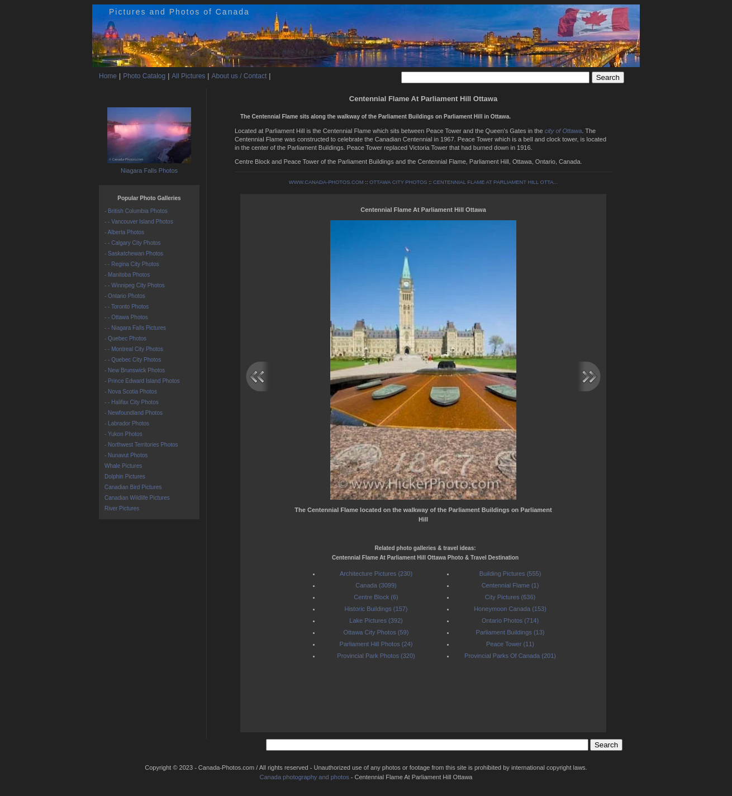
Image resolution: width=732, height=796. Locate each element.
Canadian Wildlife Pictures (137, 498)
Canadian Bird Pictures (132, 487)
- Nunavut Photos (126, 455)
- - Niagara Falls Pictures (135, 328)
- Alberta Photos (124, 232)
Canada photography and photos (304, 777)
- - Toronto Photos (126, 307)
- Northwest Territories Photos (141, 445)
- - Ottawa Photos (126, 317)
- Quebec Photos (125, 338)
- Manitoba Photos (127, 275)
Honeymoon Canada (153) (510, 608)
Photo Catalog (144, 76)
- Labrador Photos (126, 423)
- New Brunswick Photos (134, 370)
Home (108, 76)
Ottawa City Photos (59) (376, 632)
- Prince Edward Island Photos (142, 381)
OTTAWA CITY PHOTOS (398, 182)
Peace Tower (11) (510, 644)
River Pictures (121, 508)
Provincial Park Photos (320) (376, 655)
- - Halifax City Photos (131, 402)
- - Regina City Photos (131, 264)
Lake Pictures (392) (375, 620)
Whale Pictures (123, 466)
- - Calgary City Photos (132, 243)
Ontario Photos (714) (510, 620)
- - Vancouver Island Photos (138, 222)
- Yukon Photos (123, 434)
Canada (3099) (375, 585)
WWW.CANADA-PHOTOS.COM (326, 182)
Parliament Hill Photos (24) (376, 644)
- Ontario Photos (124, 296)
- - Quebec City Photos (132, 360)
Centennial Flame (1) (510, 585)
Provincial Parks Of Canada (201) (510, 655)
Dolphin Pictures (124, 476)
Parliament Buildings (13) (510, 632)
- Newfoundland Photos (133, 413)
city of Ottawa (563, 130)
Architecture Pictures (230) (376, 573)
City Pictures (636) (510, 597)
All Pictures (188, 76)
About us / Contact (239, 76)
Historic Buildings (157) (375, 608)
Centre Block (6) (376, 597)
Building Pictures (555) (510, 573)
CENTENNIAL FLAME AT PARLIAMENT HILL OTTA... (495, 182)
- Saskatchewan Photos (133, 253)
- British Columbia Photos (136, 211)
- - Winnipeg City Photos (134, 285)
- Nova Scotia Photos (130, 391)
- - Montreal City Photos (133, 349)
